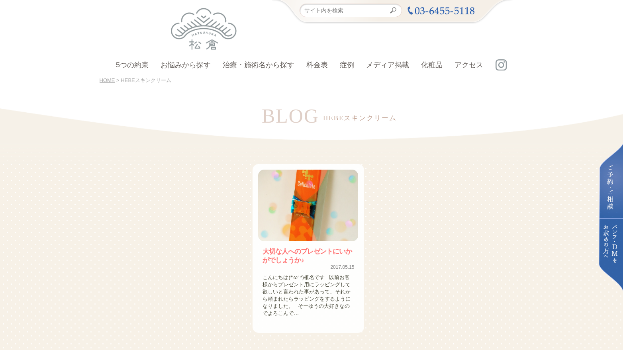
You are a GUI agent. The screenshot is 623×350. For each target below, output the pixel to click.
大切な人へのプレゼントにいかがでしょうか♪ (307, 255)
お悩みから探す (186, 65)
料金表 (317, 65)
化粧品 (432, 65)
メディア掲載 (387, 65)
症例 (347, 65)
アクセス (469, 65)
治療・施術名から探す (258, 65)
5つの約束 (132, 65)
